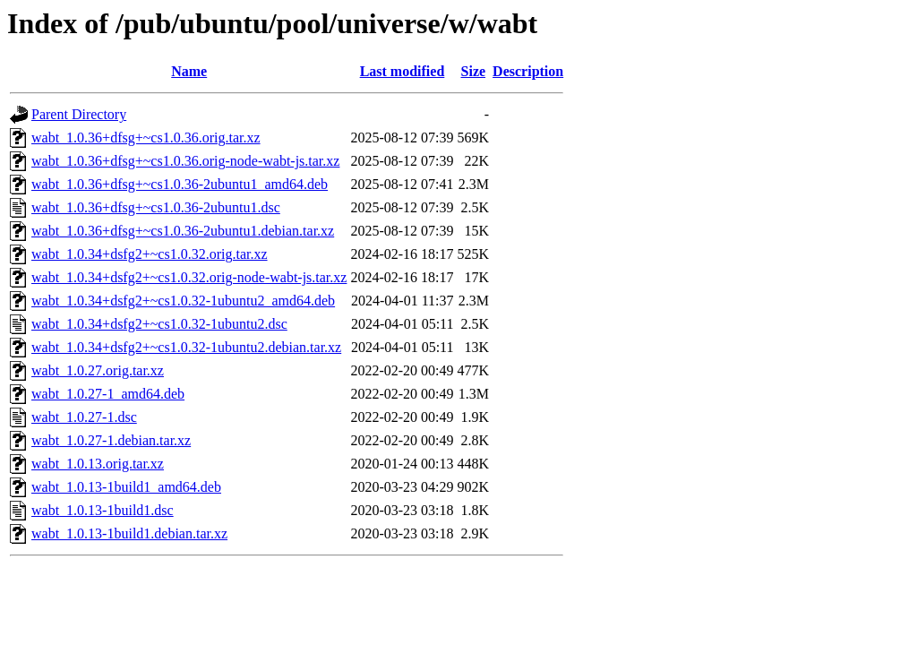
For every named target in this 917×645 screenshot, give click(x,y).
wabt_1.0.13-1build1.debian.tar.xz (129, 533)
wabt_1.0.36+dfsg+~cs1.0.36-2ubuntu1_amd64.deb (179, 184)
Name (189, 71)
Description (528, 71)
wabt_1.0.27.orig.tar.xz (97, 370)
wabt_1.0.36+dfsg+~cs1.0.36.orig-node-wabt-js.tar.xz (185, 160)
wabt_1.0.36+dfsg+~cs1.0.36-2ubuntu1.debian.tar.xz (182, 230)
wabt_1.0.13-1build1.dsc (102, 510)
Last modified (402, 71)
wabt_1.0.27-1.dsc (84, 417)
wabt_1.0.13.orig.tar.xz (97, 463)
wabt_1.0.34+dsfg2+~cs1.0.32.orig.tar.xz (149, 254)
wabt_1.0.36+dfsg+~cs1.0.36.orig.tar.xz (146, 137)
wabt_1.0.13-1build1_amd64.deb (126, 486)
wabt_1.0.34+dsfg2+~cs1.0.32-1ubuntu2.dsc (159, 323)
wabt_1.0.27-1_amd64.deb (107, 393)
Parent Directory (78, 114)
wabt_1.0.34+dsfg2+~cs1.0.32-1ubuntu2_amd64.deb (183, 300)
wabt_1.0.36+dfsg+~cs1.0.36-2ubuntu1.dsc (155, 207)
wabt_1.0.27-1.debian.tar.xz (111, 440)
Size (473, 71)
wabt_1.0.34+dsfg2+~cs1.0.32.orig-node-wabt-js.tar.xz (189, 277)
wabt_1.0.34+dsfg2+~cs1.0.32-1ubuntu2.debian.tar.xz (186, 347)
